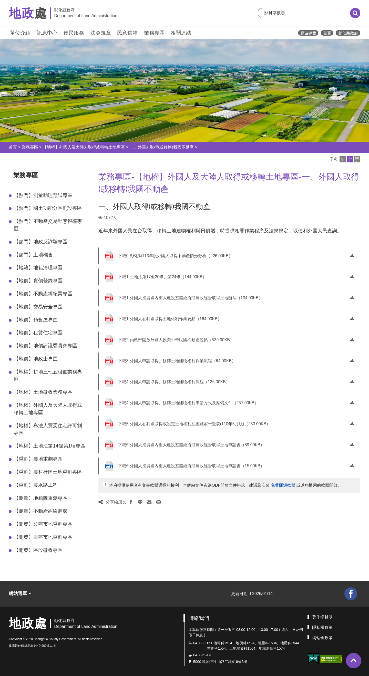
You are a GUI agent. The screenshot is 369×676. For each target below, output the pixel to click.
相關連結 (181, 33)
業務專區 (154, 33)
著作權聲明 (322, 617)
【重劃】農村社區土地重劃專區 (48, 472)
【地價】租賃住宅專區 (38, 332)
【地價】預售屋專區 (36, 320)
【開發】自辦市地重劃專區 (43, 537)
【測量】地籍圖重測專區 (40, 498)
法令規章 (100, 33)
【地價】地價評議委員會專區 (45, 345)
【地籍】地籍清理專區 (38, 267)
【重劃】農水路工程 (36, 485)
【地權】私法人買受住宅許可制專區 (48, 429)
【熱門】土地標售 (33, 254)
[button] (343, 159)
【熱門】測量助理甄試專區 (43, 195)
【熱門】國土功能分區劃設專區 (48, 208)
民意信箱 (127, 33)
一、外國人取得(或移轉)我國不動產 (161, 147)
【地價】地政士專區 (36, 358)
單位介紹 (20, 33)
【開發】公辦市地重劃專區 (43, 524)
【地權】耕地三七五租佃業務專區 (48, 375)
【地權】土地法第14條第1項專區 (49, 446)
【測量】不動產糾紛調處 (40, 511)
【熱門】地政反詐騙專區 (40, 241)
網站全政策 (322, 638)
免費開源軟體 (283, 485)
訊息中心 (47, 33)
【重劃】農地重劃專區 (38, 459)
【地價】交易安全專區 (38, 306)
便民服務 (74, 33)
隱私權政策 (322, 627)
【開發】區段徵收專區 (38, 550)
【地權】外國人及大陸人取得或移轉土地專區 (84, 147)
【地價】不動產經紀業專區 (43, 293)
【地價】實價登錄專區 (38, 280)
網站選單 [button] (20, 593)
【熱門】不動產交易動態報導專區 (48, 225)
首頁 (13, 147)
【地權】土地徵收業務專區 (43, 392)
